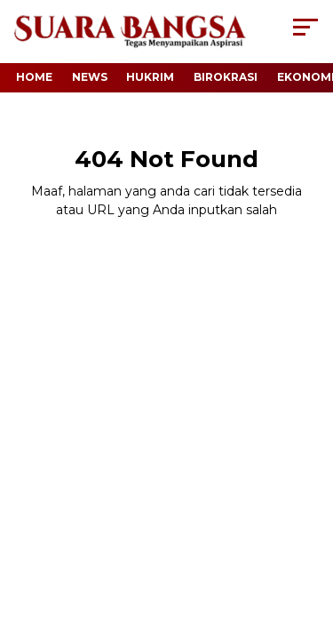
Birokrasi (226, 77)
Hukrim (150, 77)
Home (34, 77)
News (89, 77)
